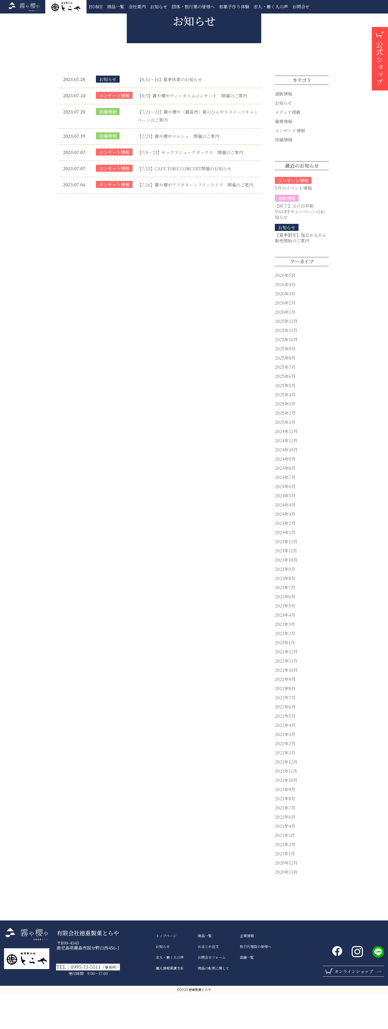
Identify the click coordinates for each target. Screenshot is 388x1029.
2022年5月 (285, 751)
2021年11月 (286, 807)
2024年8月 (285, 504)
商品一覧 (115, 7)
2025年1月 (285, 458)
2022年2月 (285, 779)
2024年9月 (285, 494)
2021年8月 (285, 834)
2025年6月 (285, 412)
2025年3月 (285, 439)
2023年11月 (286, 586)
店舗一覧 (247, 993)
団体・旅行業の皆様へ (193, 7)
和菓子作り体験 (234, 7)
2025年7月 (285, 403)
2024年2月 (285, 559)
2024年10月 (286, 485)
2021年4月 (285, 862)
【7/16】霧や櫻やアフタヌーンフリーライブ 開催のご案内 (195, 220)
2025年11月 (286, 366)
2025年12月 (286, 357)
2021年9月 (285, 825)
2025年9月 (285, 384)
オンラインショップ (353, 1007)
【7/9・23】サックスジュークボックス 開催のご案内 (190, 188)
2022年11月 (286, 696)
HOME (96, 7)
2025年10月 (286, 375)
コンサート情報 (114, 131)
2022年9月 (285, 715)
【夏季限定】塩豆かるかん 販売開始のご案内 (303, 273)
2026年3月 (285, 329)
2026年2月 (285, 338)
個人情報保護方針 (170, 1003)
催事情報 (283, 157)
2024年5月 (285, 531)
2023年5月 (285, 641)
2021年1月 (285, 889)
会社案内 (137, 7)
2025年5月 (285, 421)
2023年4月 (285, 650)
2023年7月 (285, 623)
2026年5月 (285, 311)
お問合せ (301, 7)
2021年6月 (285, 852)
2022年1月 (285, 788)
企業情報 (247, 971)
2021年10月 (286, 816)
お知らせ (158, 7)
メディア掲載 (287, 148)
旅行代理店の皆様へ (255, 982)
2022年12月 (286, 687)
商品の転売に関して (213, 1003)
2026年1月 (285, 348)
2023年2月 (285, 669)
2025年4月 (285, 430)
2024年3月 (285, 549)
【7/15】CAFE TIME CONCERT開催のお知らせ (184, 204)
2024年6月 (285, 522)
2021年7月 (285, 843)
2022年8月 (285, 724)
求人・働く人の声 (271, 7)
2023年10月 (286, 595)
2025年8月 (285, 393)
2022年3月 (285, 770)
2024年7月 (285, 513)
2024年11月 (286, 476)
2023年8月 (285, 614)
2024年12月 (286, 467)
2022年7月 (285, 733)
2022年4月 (285, 761)
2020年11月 (286, 908)
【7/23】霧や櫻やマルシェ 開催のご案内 (178, 172)
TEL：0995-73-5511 (88, 1002)
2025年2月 (285, 449)
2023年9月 (285, 605)
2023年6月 (285, 632)
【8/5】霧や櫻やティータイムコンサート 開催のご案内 (192, 131)
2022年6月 (285, 742)
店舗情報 (107, 147)
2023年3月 (285, 660)
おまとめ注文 (208, 982)
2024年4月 (285, 540)
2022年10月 (286, 706)
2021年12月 (286, 797)
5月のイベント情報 (293, 224)
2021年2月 (285, 880)
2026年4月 (285, 320)
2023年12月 (286, 577)
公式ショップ (379, 63)
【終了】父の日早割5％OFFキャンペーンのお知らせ (300, 247)
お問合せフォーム (212, 993)
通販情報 (283, 129)
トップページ (166, 971)
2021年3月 (285, 871)
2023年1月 (285, 678)
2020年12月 (286, 898)
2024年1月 (285, 568)
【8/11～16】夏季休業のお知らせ (169, 115)
